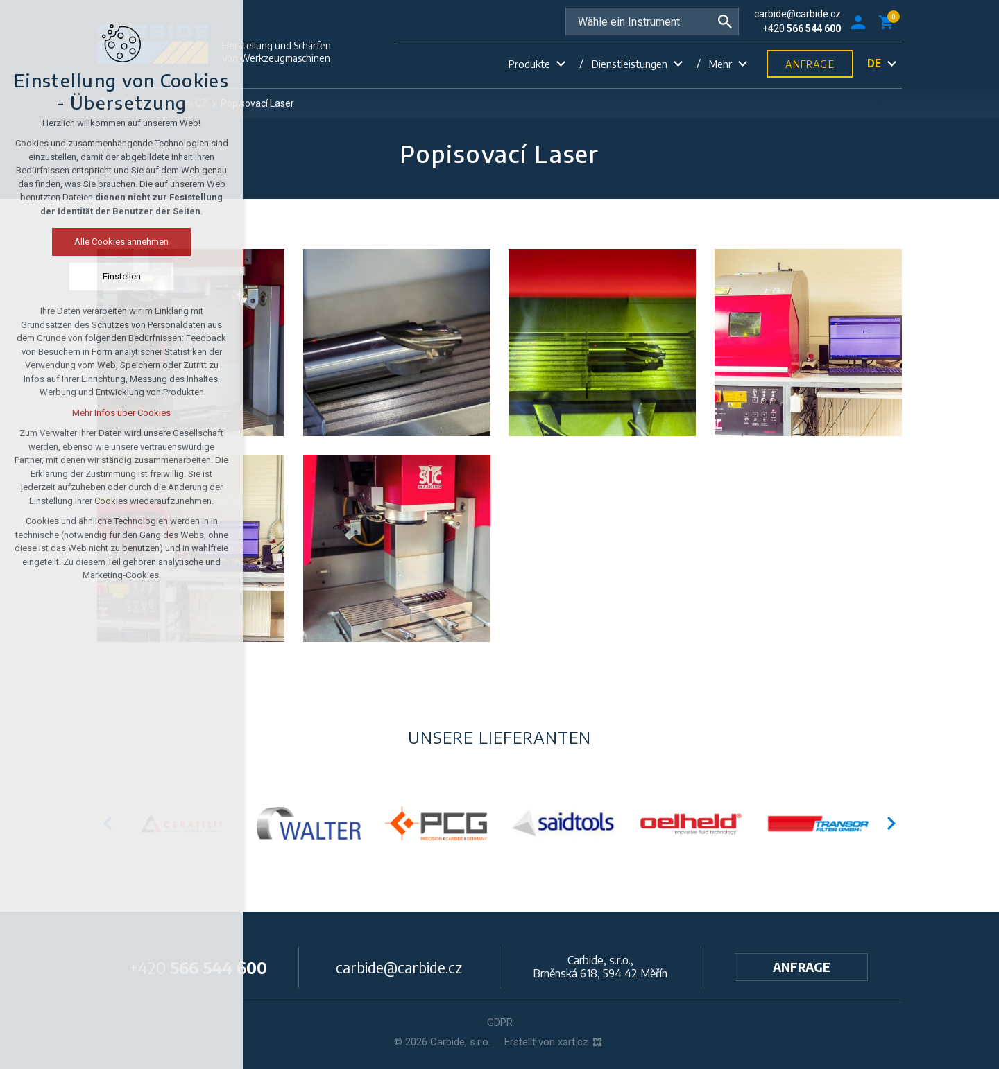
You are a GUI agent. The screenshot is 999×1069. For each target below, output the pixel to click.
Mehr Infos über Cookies (81, 413)
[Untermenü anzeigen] (560, 64)
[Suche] (725, 21)
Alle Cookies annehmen (81, 241)
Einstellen (81, 276)
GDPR (500, 1022)
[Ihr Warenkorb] (888, 21)
